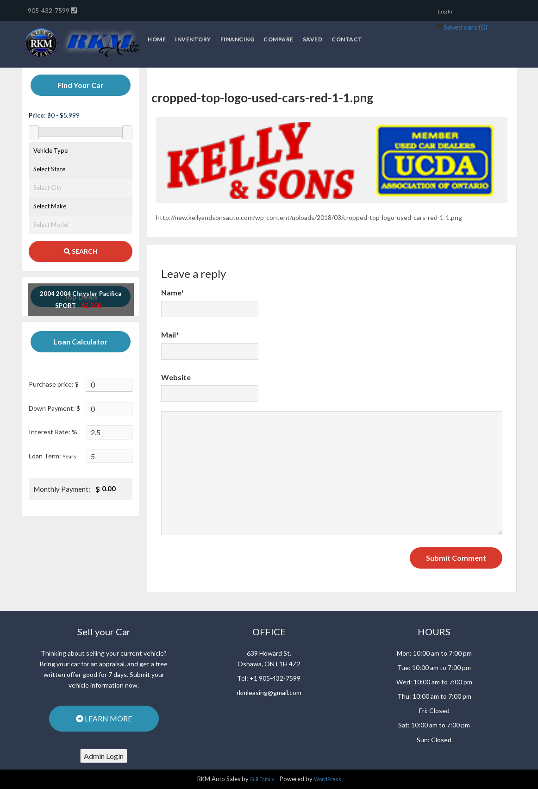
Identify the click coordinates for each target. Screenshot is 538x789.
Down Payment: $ (54, 408)
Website (176, 377)
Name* (172, 292)
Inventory (193, 39)
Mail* (170, 334)
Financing (237, 39)
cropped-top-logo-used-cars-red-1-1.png (262, 97)
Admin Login (104, 755)
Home (157, 39)
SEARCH (81, 251)
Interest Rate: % (53, 432)
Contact (347, 39)
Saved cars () (466, 26)
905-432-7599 (49, 10)
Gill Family (262, 779)
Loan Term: (52, 456)
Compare (278, 39)
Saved (313, 39)
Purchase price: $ (54, 384)
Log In (445, 11)
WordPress (327, 779)
